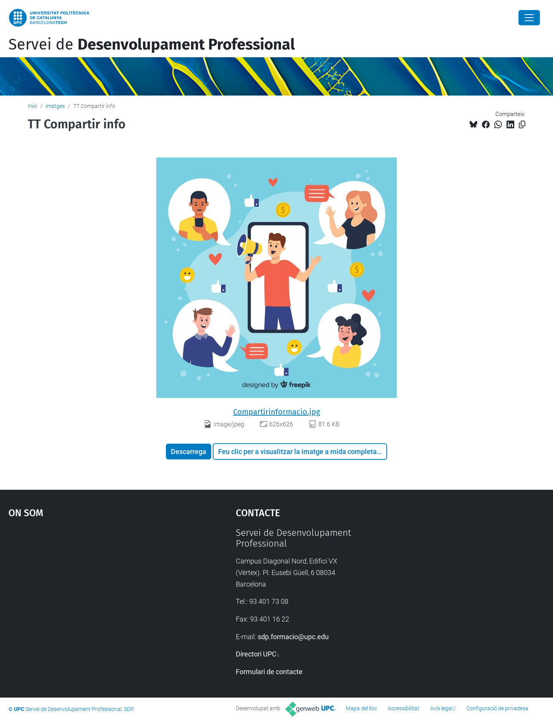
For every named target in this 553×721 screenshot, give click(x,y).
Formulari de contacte (269, 672)
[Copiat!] (522, 124)
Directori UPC (256, 654)
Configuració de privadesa (497, 708)
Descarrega (188, 452)
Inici (32, 106)
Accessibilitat (403, 708)
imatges (55, 106)
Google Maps (94, 585)
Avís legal (441, 708)
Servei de (151, 44)
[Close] (529, 17)
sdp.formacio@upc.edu (293, 637)
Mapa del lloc (361, 708)
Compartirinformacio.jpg (276, 411)
